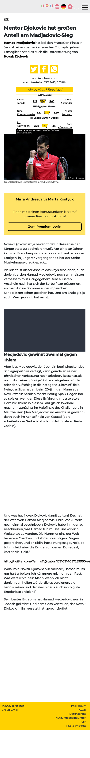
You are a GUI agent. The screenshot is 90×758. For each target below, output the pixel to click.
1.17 (35, 101)
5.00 (51, 101)
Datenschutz (77, 713)
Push (83, 721)
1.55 (53, 125)
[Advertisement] (38, 470)
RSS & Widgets (76, 725)
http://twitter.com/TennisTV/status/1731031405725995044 (47, 561)
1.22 (39, 112)
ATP (6, 19)
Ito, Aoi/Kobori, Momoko (23, 126)
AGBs (82, 709)
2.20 (36, 125)
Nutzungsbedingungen (70, 717)
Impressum (78, 706)
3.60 (56, 112)
